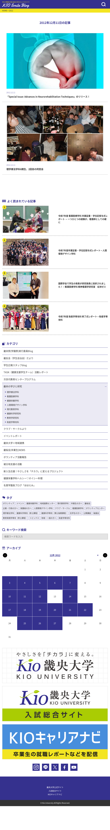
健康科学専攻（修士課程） (28, 513)
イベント (20, 503)
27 (55, 623)
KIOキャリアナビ (55, 794)
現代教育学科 (13, 409)
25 (25, 623)
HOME (4, 10)
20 (55, 610)
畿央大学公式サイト (55, 787)
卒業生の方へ (76, 503)
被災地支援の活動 (13, 464)
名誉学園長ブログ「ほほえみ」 (20, 485)
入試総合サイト (55, 791)
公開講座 (87, 513)
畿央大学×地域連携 (14, 443)
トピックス (34, 518)
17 (9, 610)
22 (85, 610)
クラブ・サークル (62, 508)
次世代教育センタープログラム (20, 379)
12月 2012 (55, 555)
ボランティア (8, 503)
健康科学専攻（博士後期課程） (54, 513)
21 (70, 610)
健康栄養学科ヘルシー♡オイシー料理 (23, 478)
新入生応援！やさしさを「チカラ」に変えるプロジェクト (33, 471)
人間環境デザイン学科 (17, 405)
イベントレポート (13, 436)
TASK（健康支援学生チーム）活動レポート (26, 372)
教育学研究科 (13, 418)
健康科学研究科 (14, 414)
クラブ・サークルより (15, 429)
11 (25, 596)
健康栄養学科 (13, 401)
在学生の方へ (75, 513)
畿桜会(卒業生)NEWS (14, 450)
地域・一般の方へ (48, 518)
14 (70, 596)
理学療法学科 (13, 392)
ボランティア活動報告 (15, 457)
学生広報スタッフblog (15, 365)
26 (40, 623)
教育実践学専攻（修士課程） (15, 518)
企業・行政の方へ (10, 508)
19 (40, 610)
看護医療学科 (13, 396)
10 (9, 596)
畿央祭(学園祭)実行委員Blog (18, 351)
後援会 (96, 513)
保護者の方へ (26, 508)
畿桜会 (87, 503)
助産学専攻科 (13, 422)
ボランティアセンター (95, 508)
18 (25, 610)
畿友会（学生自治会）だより (18, 358)
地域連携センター (47, 503)
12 (40, 596)
